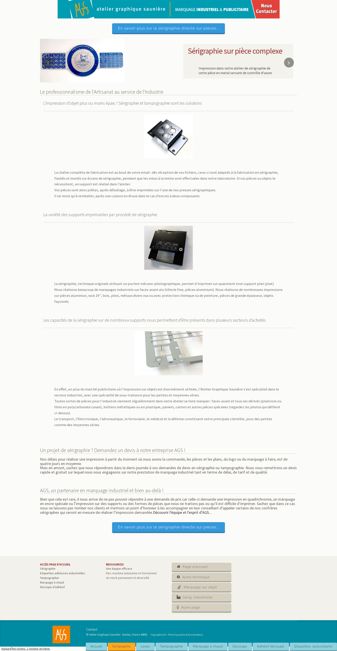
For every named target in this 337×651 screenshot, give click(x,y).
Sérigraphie (121, 646)
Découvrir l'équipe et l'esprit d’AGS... (182, 512)
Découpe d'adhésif (52, 587)
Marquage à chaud (208, 646)
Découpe (240, 646)
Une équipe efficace (119, 569)
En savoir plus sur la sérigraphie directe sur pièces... (168, 28)
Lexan (145, 646)
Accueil (96, 646)
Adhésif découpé (270, 646)
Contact (91, 629)
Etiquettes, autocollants (313, 646)
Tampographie (171, 646)
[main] (168, 343)
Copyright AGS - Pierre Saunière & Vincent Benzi (177, 634)
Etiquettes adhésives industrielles (62, 573)
